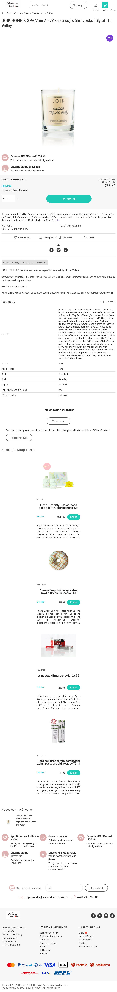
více (58, 220)
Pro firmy (83, 943)
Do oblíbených (24, 237)
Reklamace (45, 950)
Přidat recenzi (58, 420)
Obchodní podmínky (49, 932)
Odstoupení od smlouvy (51, 936)
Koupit (73, 517)
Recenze (44, 953)
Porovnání (67, 237)
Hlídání (92, 237)
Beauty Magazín (86, 936)
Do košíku (69, 199)
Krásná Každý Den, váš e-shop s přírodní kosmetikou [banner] (15, 4)
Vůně (26, 13)
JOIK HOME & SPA (19, 229)
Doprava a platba (48, 943)
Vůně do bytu (38, 13)
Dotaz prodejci (50, 237)
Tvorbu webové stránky (13, 987)
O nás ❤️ (83, 932)
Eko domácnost (14, 13)
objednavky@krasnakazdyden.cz (46, 897)
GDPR (42, 946)
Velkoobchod (85, 939)
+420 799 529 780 (88, 897)
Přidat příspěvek (19, 437)
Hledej (79, 5)
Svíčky (50, 13)
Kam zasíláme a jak (88, 946)
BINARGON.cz (38, 987)
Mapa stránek (53, 987)
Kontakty (44, 939)
